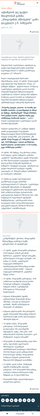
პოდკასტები (20, 413)
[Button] (34, 32)
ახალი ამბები (6, 8)
